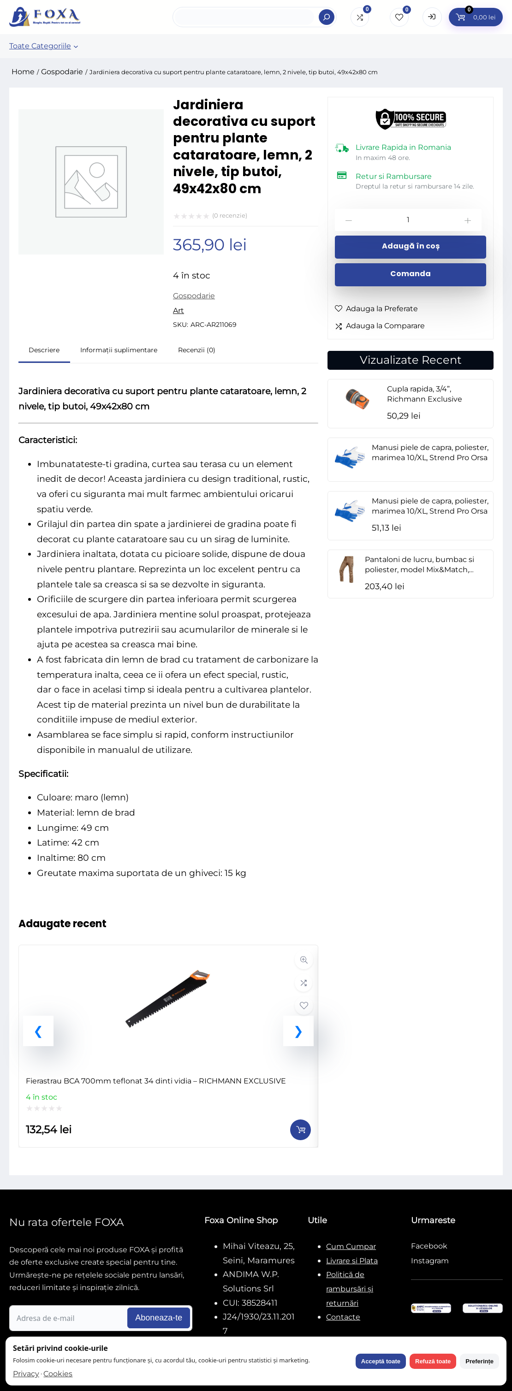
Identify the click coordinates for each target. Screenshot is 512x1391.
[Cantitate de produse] (408, 220)
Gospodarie (62, 71)
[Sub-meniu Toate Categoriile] (75, 46)
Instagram (430, 1260)
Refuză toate (433, 1361)
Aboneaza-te (158, 1317)
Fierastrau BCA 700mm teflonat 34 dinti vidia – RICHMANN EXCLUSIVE (156, 1081)
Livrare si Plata (352, 1260)
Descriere (44, 350)
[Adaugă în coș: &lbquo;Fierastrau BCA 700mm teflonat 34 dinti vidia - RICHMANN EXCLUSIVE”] (300, 1129)
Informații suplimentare (118, 350)
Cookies (57, 1373)
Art (178, 310)
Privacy (26, 1373)
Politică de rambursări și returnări (349, 1288)
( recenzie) (229, 215)
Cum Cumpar (351, 1246)
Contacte (343, 1317)
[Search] (326, 17)
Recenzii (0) (196, 350)
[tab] (44, 351)
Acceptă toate (380, 1361)
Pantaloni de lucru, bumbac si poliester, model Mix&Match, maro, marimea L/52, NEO (419, 569)
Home (23, 71)
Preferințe (479, 1361)
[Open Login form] (432, 17)
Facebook (429, 1246)
